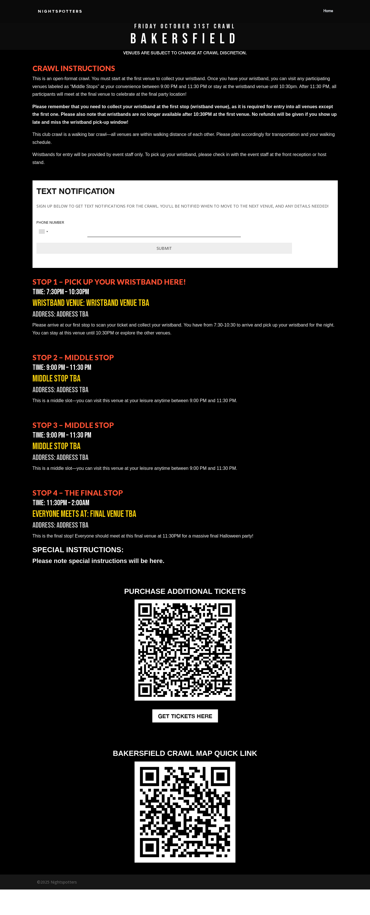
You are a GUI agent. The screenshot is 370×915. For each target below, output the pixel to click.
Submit (164, 248)
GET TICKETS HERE (185, 716)
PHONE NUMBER (50, 222)
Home (328, 11)
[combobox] (43, 232)
